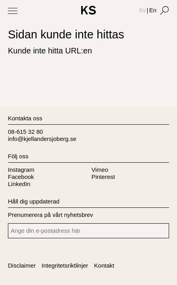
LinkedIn (19, 183)
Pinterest (103, 176)
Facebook (21, 176)
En (152, 10)
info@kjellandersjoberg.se (42, 138)
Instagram (21, 169)
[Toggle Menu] (12, 10)
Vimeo (99, 169)
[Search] (164, 10)
